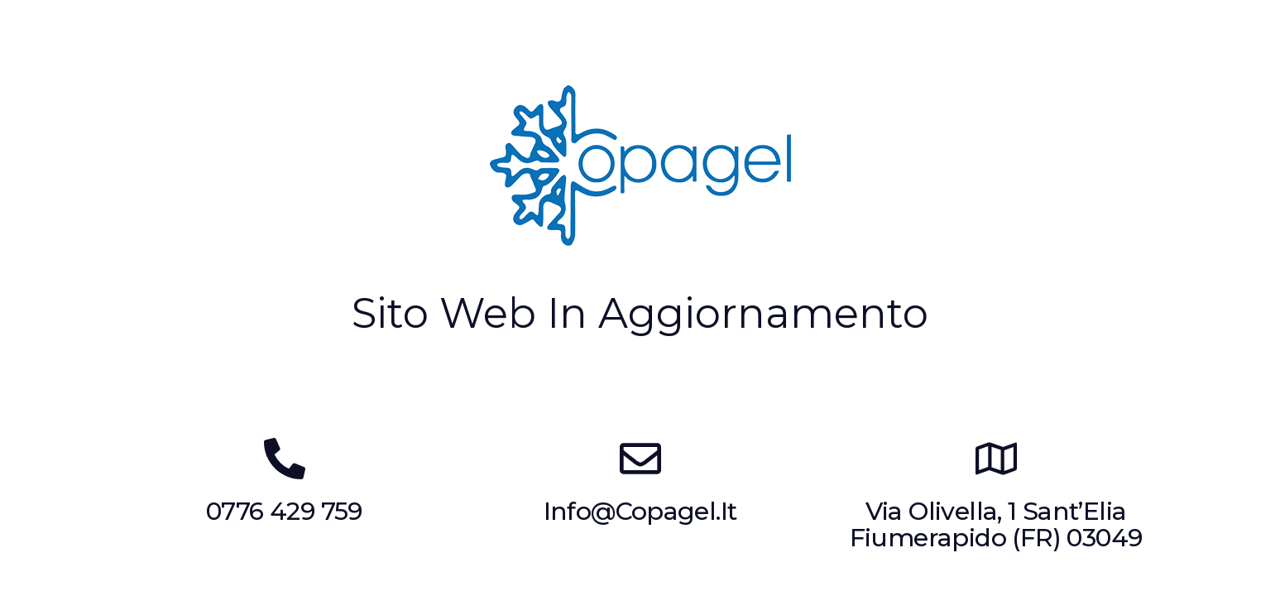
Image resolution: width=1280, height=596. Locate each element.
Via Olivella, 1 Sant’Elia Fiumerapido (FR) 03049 (996, 525)
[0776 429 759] (284, 458)
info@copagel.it (640, 511)
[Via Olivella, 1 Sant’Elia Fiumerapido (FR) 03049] (996, 458)
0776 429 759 (284, 511)
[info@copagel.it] (640, 458)
